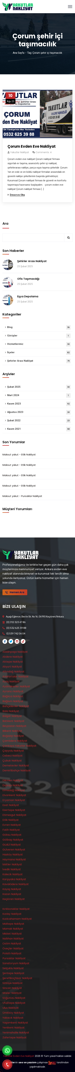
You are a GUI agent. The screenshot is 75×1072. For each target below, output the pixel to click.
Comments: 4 (44, 152)
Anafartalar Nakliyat (15, 676)
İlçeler (39, 352)
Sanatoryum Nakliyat (15, 963)
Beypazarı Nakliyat (14, 726)
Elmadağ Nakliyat (13, 790)
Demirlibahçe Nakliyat (16, 770)
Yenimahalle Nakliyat (15, 1032)
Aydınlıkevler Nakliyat (16, 686)
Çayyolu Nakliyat (13, 751)
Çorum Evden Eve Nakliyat (32, 146)
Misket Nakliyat (12, 934)
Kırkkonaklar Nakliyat (16, 909)
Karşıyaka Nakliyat (14, 879)
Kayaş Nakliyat (11, 889)
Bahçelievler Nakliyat (15, 706)
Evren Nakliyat (11, 825)
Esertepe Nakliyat (13, 810)
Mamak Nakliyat (12, 929)
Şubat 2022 (39, 420)
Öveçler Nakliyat (13, 948)
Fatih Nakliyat (11, 830)
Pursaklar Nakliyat (31, 496)
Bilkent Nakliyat (12, 731)
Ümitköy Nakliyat (13, 1013)
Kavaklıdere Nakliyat (15, 884)
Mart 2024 (39, 395)
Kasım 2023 (39, 404)
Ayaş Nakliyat (11, 681)
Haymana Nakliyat (14, 859)
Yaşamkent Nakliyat (15, 1023)
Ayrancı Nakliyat (12, 691)
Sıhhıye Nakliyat (12, 983)
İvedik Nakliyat (11, 869)
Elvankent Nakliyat (14, 795)
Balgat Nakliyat (12, 716)
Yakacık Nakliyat (12, 1018)
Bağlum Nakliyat (12, 701)
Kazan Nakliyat (11, 894)
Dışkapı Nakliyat (12, 785)
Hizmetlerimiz (39, 344)
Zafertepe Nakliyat (14, 1037)
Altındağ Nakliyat (13, 671)
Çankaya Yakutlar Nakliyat (19, 746)
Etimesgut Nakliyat (14, 815)
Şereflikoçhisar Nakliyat (17, 978)
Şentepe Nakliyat (13, 973)
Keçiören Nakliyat (13, 899)
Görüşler (39, 336)
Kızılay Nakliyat (11, 914)
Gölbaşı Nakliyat (12, 840)
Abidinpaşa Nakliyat (15, 652)
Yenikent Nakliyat (13, 1027)
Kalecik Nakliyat (12, 874)
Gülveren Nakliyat (13, 849)
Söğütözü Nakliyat (13, 998)
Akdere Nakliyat (12, 657)
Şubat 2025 (39, 387)
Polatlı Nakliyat (11, 953)
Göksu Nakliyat (11, 835)
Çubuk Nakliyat (12, 760)
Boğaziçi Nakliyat (13, 736)
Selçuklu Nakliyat (13, 968)
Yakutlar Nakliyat (19, 152)
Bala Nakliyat (10, 711)
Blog (39, 327)
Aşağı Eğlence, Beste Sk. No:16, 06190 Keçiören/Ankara (35, 616)
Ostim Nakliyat (11, 943)
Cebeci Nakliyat (12, 756)
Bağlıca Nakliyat (12, 696)
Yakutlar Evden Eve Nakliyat (18, 1056)
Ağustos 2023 (39, 412)
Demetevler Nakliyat (15, 765)
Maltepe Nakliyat (13, 924)
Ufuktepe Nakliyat (13, 1003)
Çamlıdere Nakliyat (14, 741)
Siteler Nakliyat (12, 993)
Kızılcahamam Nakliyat (17, 919)
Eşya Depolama (27, 296)
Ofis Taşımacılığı (28, 279)
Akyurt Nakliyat (12, 667)
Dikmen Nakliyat (12, 780)
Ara (5, 223)
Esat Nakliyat (10, 805)
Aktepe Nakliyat (12, 662)
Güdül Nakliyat (11, 845)
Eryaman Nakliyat (13, 800)
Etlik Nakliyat (28, 454)
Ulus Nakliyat (10, 1008)
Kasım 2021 (39, 429)
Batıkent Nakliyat (13, 721)
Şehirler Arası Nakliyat (32, 261)
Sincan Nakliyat (12, 988)
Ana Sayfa (18, 52)
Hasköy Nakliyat (12, 854)
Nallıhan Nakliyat (13, 938)
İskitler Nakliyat (12, 864)
